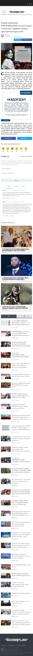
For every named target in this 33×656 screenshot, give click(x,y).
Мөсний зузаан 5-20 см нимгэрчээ (21, 593)
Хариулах (12, 198)
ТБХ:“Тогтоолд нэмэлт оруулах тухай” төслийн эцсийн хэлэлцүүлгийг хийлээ (20, 524)
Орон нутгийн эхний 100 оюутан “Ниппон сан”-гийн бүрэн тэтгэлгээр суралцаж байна (21, 365)
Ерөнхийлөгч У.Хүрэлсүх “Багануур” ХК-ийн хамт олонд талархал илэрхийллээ (20, 556)
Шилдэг (24, 186)
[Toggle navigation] (4, 12)
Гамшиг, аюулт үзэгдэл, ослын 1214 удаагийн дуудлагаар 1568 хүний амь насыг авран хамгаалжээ (21, 622)
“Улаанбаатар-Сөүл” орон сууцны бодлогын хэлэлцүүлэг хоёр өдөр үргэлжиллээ (21, 438)
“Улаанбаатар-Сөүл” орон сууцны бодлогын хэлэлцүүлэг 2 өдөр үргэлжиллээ (21, 481)
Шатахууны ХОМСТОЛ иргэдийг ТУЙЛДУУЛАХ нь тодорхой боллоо (21, 385)
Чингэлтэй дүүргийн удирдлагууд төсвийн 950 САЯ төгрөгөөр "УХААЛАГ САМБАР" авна (21, 513)
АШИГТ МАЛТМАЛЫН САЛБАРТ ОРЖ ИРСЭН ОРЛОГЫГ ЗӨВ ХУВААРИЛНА (21, 344)
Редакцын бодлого (12, 645)
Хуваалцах (27, 39)
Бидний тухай (4, 645)
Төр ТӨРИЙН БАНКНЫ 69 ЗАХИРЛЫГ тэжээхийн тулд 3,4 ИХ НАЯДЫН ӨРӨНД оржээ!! (21, 322)
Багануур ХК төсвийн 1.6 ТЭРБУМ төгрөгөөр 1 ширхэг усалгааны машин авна (20, 406)
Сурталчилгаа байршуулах (21, 645)
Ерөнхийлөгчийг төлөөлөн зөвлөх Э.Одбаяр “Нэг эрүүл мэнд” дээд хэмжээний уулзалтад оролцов (21, 417)
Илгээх (16, 180)
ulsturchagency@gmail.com (11, 649)
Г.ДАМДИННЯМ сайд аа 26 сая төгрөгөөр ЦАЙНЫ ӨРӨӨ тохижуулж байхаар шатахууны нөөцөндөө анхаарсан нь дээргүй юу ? (21, 335)
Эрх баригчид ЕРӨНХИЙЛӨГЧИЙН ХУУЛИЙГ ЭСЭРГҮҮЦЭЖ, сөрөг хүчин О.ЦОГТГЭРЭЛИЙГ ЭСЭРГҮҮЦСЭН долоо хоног (21, 462)
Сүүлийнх (16, 186)
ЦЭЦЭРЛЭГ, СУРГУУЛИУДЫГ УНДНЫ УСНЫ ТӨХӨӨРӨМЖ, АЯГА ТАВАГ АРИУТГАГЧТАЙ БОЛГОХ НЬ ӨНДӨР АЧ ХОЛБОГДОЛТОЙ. (21, 494)
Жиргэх (18, 39)
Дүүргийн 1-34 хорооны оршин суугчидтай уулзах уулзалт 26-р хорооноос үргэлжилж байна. (20, 545)
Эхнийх (9, 186)
